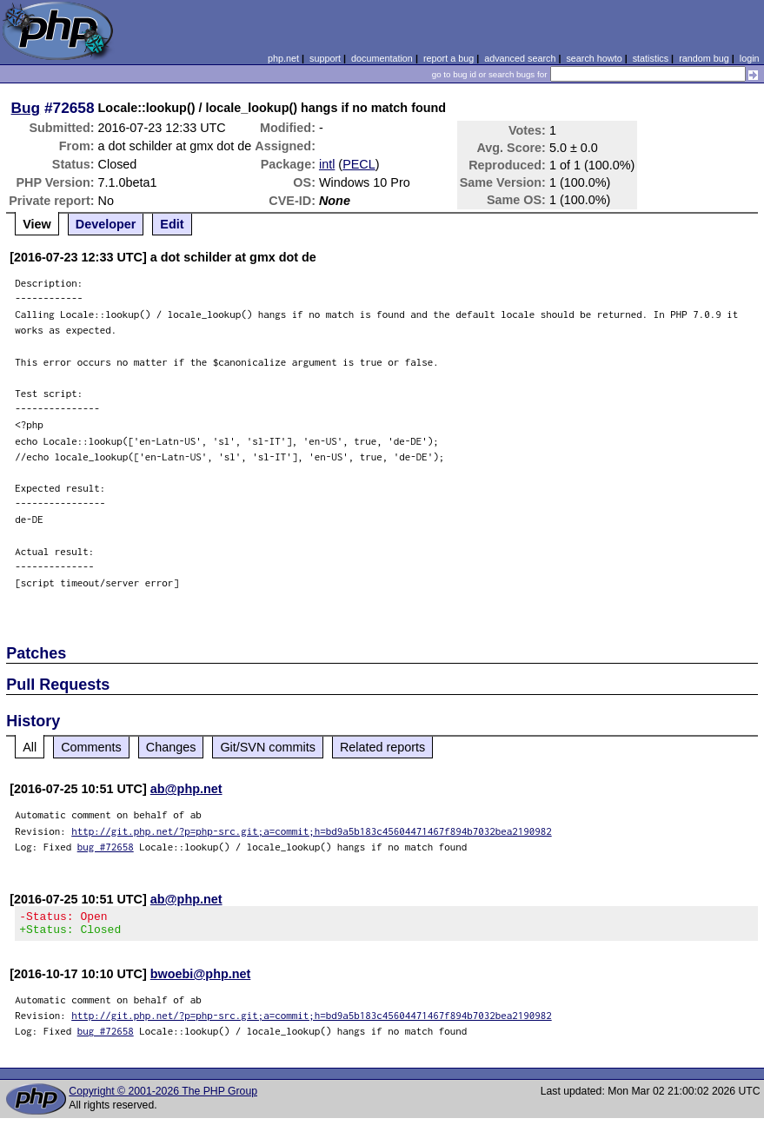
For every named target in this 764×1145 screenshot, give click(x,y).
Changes (171, 747)
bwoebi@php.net (200, 979)
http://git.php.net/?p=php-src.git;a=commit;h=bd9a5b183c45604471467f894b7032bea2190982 (311, 831)
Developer (106, 224)
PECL (358, 164)
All (30, 747)
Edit (171, 224)
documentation (382, 58)
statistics (650, 58)
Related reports (382, 747)
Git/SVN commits (268, 747)
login (750, 58)
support (325, 58)
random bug (704, 58)
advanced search (519, 58)
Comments (91, 747)
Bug (26, 107)
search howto (593, 58)
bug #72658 (105, 846)
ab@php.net (186, 789)
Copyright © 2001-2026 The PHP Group (163, 1096)
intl (327, 164)
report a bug (448, 58)
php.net (283, 58)
